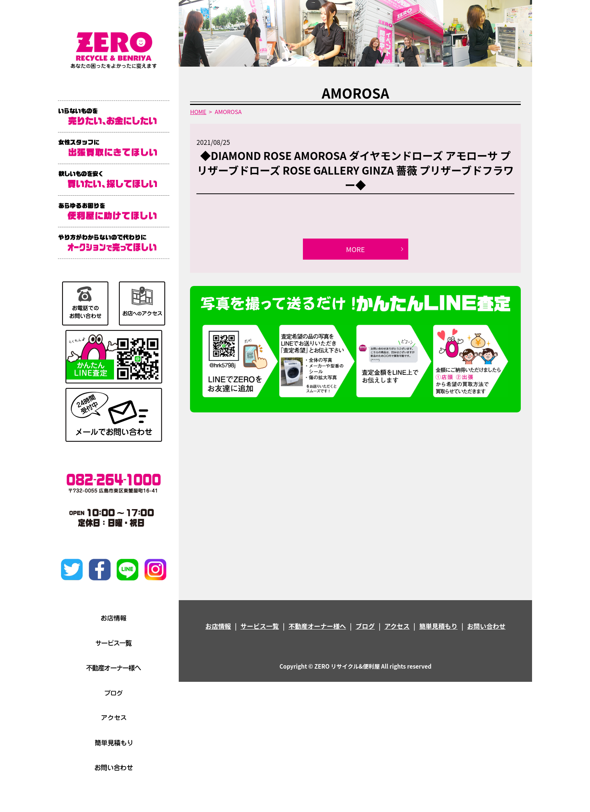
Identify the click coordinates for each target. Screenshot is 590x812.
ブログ (365, 626)
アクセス (396, 626)
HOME (198, 112)
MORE (355, 249)
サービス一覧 (259, 626)
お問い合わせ (486, 626)
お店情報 (218, 626)
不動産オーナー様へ (317, 626)
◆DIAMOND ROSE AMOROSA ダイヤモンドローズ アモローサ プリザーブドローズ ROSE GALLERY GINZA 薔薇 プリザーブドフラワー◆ (355, 170)
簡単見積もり (438, 626)
